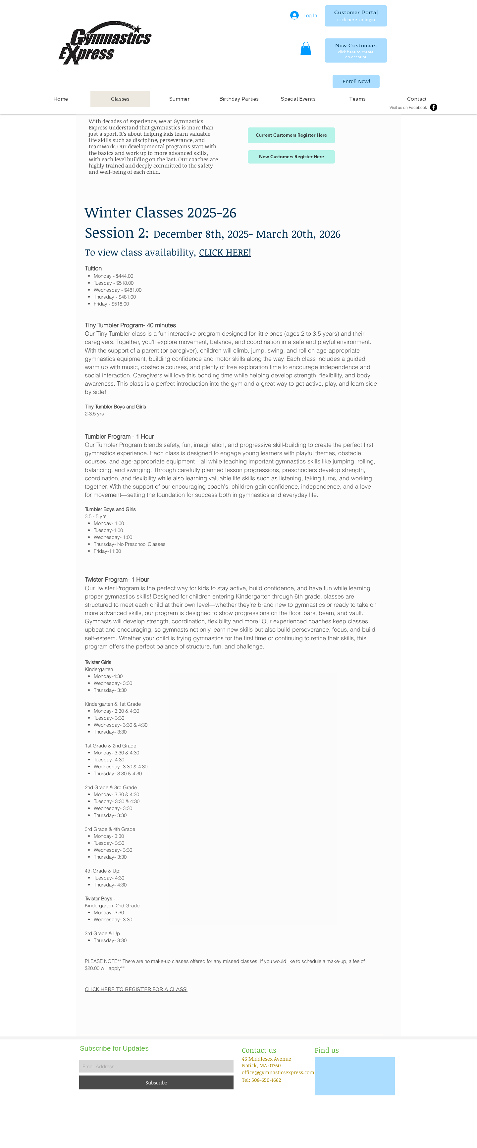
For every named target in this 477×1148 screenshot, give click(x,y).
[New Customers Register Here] (291, 157)
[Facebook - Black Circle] (433, 107)
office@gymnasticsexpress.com (278, 1072)
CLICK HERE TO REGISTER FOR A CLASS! (136, 989)
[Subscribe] (156, 1082)
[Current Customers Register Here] (291, 135)
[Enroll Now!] (356, 81)
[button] (305, 48)
